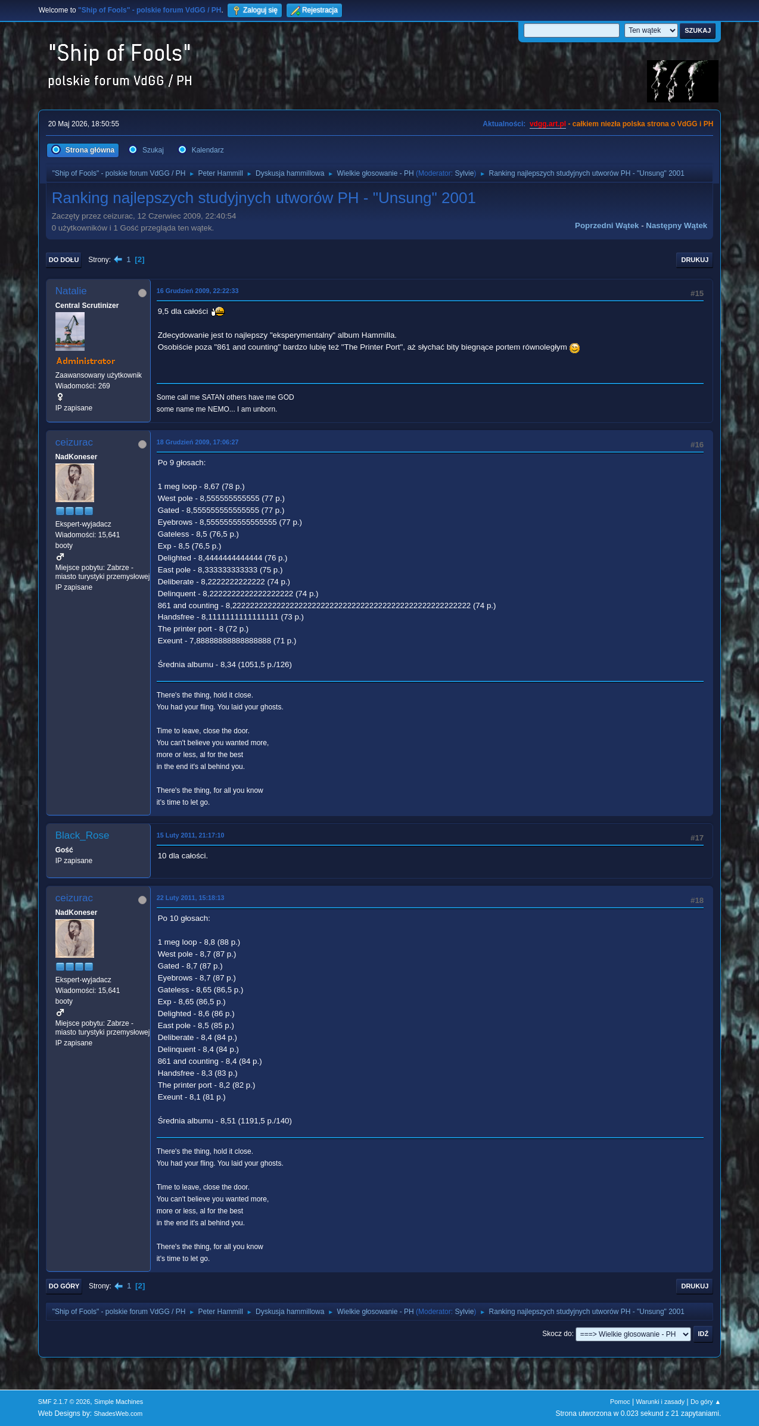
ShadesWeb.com (118, 1413)
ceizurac (74, 442)
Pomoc (620, 1401)
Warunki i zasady (660, 1401)
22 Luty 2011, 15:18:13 (191, 897)
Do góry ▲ (705, 1401)
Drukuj (694, 259)
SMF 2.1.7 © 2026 (64, 1401)
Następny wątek (676, 225)
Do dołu (64, 259)
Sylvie (464, 173)
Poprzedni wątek (607, 225)
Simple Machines (118, 1401)
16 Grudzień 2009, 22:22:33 (198, 290)
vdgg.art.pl (548, 124)
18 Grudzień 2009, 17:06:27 (198, 442)
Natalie (71, 291)
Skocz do (556, 1334)
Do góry (64, 1286)
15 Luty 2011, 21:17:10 (191, 835)
